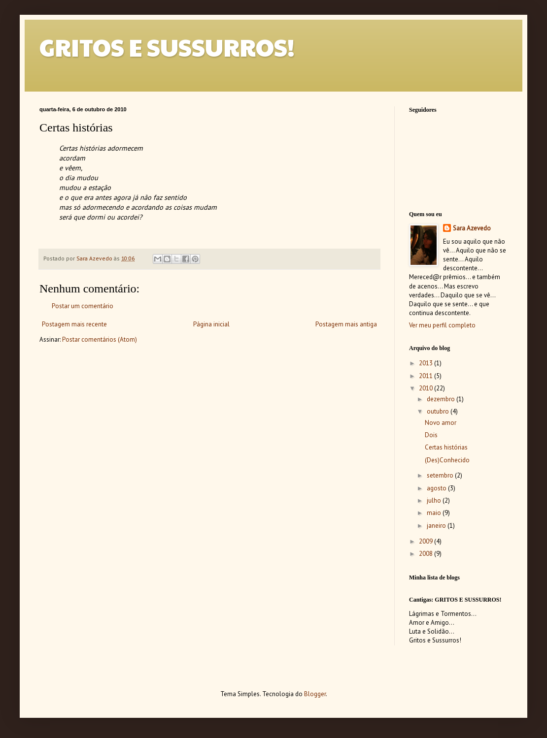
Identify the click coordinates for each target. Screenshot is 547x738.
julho (435, 500)
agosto (437, 488)
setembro (441, 475)
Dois (431, 435)
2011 (426, 376)
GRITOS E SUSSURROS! (167, 47)
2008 (426, 553)
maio (435, 513)
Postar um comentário (82, 306)
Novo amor (440, 422)
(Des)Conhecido (447, 460)
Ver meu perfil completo (442, 325)
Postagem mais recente (74, 324)
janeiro (437, 525)
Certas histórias (446, 447)
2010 (426, 388)
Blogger (315, 694)
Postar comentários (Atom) (99, 339)
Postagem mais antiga (346, 324)
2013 (426, 363)
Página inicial (211, 324)
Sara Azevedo (472, 228)
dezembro (441, 399)
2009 (426, 541)
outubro (438, 411)
